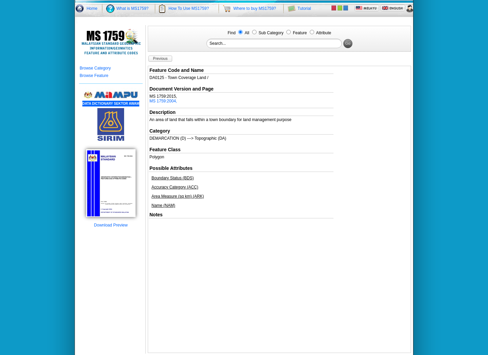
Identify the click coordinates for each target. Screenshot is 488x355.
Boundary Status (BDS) (172, 178)
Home (91, 8)
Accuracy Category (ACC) (174, 187)
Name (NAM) (163, 205)
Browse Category (95, 68)
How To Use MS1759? (188, 8)
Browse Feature (94, 75)
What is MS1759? (133, 8)
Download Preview (110, 223)
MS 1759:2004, (163, 101)
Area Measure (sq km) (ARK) (177, 196)
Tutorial (304, 8)
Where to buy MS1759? (254, 8)
